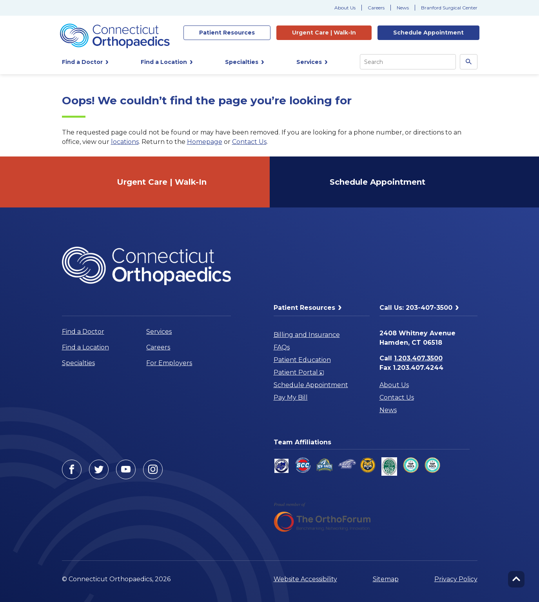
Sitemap (386, 579)
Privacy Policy (455, 579)
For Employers (169, 363)
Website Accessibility (305, 579)
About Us (345, 8)
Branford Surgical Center (449, 8)
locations (125, 141)
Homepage (204, 141)
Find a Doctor (83, 331)
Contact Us (249, 141)
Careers (376, 8)
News (403, 8)
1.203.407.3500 (418, 358)
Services (159, 331)
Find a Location (85, 347)
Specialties (78, 363)
